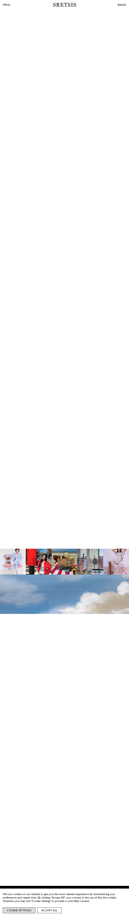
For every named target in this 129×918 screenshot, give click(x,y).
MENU (6, 4)
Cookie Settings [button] (19, 910)
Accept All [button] (49, 910)
